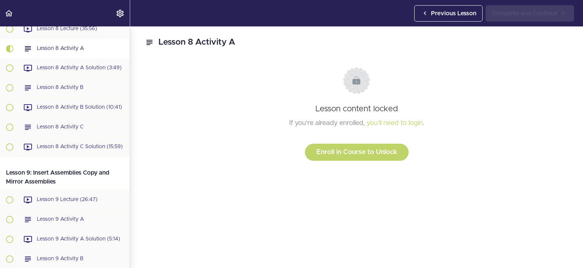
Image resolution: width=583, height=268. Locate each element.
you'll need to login (395, 123)
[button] (9, 13)
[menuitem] (120, 13)
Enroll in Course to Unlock (356, 152)
